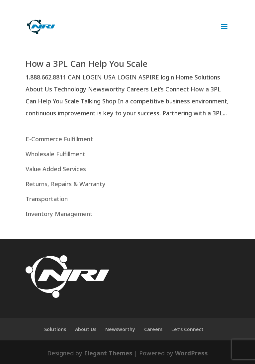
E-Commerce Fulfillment (59, 139)
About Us (85, 329)
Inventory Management (59, 214)
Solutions (55, 329)
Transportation (47, 199)
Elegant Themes (108, 353)
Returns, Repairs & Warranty (66, 184)
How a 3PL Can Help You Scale (86, 63)
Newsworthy (120, 329)
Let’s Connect (187, 329)
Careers (153, 329)
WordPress (191, 353)
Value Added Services (56, 169)
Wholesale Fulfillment (55, 154)
